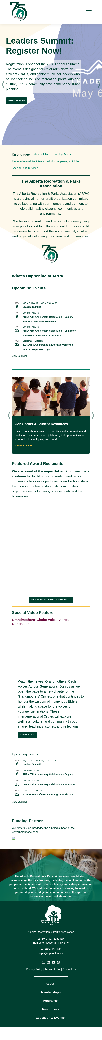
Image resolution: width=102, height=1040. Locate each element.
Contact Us (69, 969)
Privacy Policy (34, 969)
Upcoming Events (61, 154)
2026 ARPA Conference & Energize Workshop (48, 344)
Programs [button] (51, 1000)
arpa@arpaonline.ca (51, 953)
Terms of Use (52, 969)
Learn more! (27, 735)
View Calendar (19, 356)
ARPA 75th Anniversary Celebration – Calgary (48, 317)
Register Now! (16, 100)
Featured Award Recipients (28, 161)
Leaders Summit (32, 307)
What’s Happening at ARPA (63, 161)
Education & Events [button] (51, 1017)
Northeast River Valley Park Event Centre (42, 335)
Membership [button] (51, 992)
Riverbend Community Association (39, 321)
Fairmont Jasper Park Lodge (36, 349)
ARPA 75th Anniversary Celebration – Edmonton (49, 330)
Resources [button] (51, 1009)
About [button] (51, 983)
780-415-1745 (53, 949)
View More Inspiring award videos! (51, 600)
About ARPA (40, 154)
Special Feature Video (25, 168)
